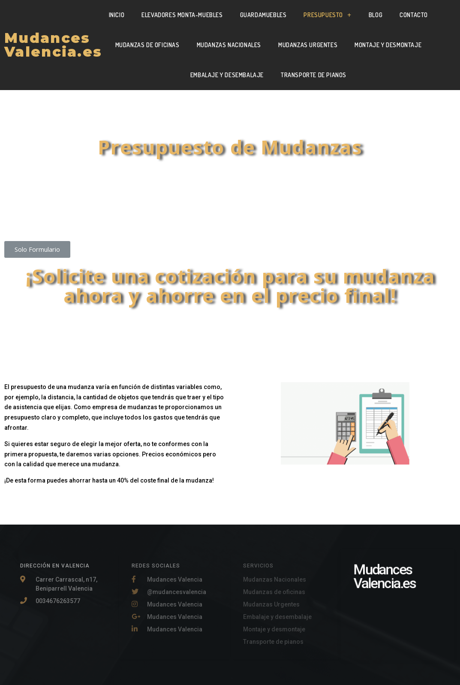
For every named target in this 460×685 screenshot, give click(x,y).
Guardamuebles (263, 14)
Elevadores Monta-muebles (181, 14)
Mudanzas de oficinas (147, 44)
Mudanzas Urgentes (307, 44)
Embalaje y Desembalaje (227, 74)
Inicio (117, 14)
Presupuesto (327, 15)
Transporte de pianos (313, 74)
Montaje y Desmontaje (388, 44)
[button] (37, 249)
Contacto (414, 14)
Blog (375, 14)
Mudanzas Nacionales (229, 44)
